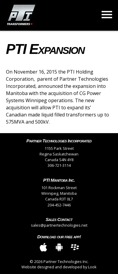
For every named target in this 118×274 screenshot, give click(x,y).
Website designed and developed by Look (59, 267)
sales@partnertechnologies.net (59, 225)
